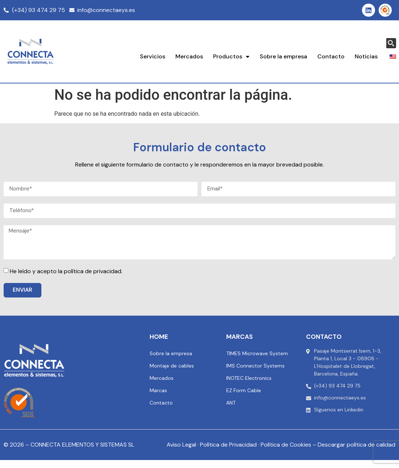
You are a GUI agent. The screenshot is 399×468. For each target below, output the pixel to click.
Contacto (331, 56)
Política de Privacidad (228, 444)
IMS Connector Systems (255, 365)
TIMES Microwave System (257, 353)
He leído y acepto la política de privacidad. (66, 271)
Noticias (366, 56)
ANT (231, 402)
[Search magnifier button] (391, 43)
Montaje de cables (172, 365)
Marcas (158, 390)
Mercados (189, 56)
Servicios (152, 56)
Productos (231, 56)
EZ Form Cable (243, 390)
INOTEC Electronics (249, 378)
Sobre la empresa (283, 56)
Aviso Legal (181, 444)
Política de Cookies (286, 444)
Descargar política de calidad (356, 444)
